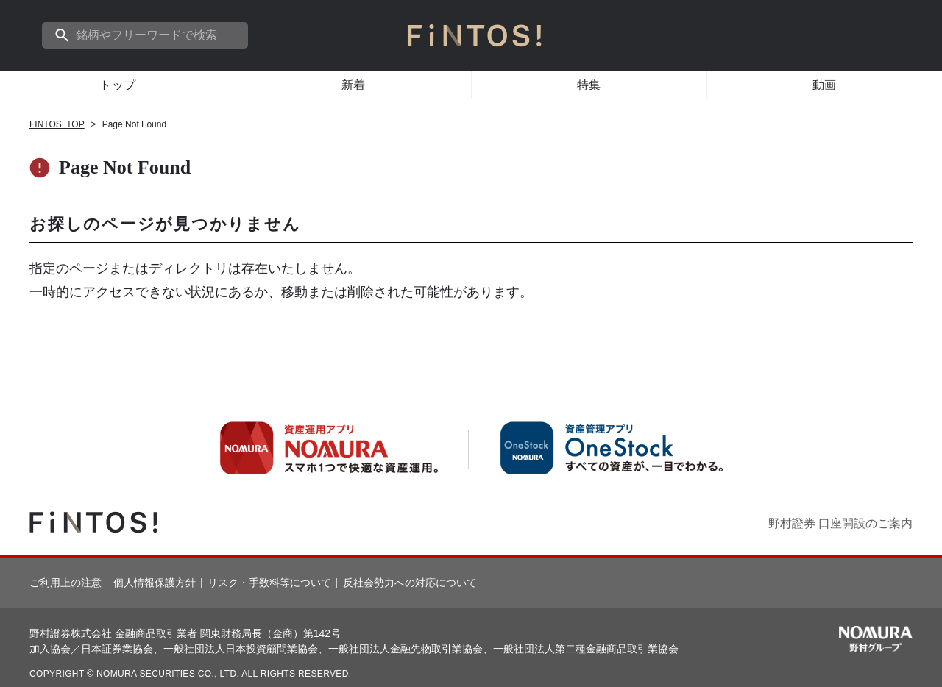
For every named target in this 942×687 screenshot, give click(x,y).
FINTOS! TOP (57, 124)
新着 (353, 85)
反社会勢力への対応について (410, 582)
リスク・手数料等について (269, 582)
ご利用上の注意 (65, 582)
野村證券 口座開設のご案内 (840, 523)
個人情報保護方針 (154, 582)
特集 (589, 85)
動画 (824, 85)
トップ (117, 85)
